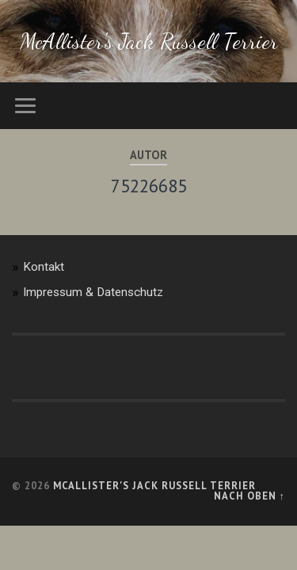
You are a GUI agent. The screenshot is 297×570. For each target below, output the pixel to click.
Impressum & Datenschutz (93, 292)
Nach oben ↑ (249, 496)
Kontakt (43, 267)
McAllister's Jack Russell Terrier (149, 41)
